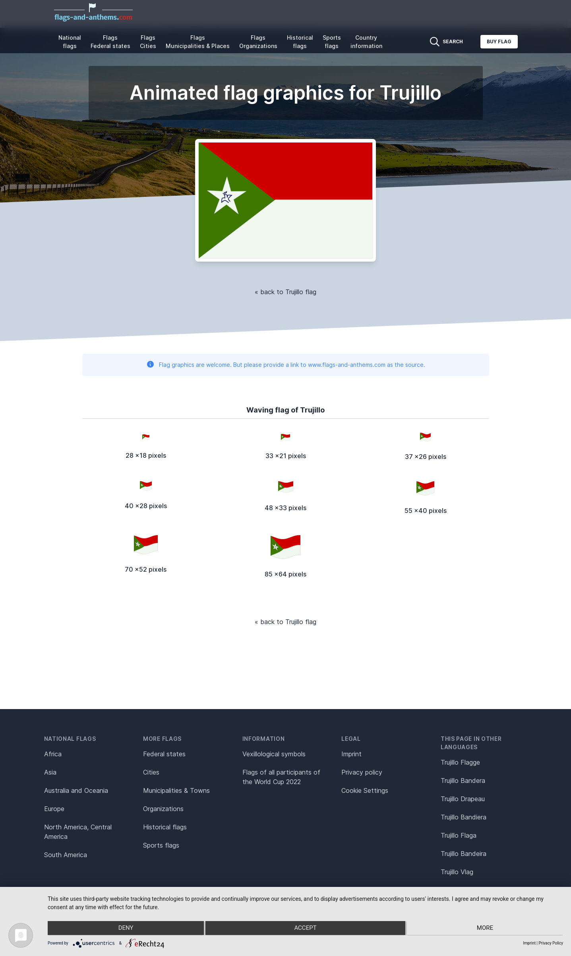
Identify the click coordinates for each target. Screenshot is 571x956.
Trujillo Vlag (457, 872)
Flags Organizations (258, 41)
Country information (366, 41)
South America (65, 855)
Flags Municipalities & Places (198, 41)
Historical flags (300, 41)
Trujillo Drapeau (463, 799)
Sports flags (332, 41)
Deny (124, 928)
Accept (305, 928)
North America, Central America (78, 831)
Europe (54, 809)
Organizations (163, 809)
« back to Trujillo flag (285, 292)
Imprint (351, 754)
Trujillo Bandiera (463, 817)
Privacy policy (361, 772)
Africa (53, 754)
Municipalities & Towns (176, 790)
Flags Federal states (110, 41)
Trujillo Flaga (458, 835)
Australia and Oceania (76, 790)
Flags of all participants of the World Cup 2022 (281, 777)
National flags (69, 41)
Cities (151, 772)
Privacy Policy (550, 943)
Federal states (164, 754)
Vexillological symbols (274, 754)
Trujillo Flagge (460, 762)
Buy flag (499, 41)
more (486, 928)
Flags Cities (148, 41)
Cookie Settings (364, 790)
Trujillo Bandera (463, 780)
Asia (50, 772)
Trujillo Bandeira (463, 854)
